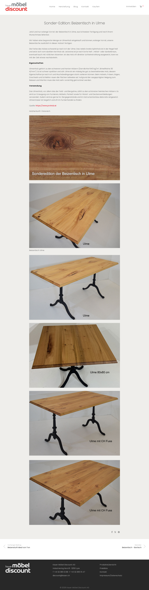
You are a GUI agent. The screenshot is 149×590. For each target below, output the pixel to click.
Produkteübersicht (108, 564)
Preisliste (104, 568)
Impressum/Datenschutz (111, 575)
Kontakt (85, 6)
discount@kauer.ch (61, 575)
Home (52, 6)
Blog (76, 6)
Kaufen (96, 6)
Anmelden (131, 6)
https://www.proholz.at (46, 105)
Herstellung (64, 6)
